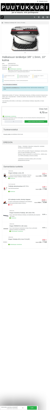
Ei (22, 407)
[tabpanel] (25, 38)
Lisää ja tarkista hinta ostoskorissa (36, 121)
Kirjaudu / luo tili (43, 1)
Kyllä (32, 407)
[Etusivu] (2, 22)
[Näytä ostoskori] (47, 17)
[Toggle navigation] (34, 17)
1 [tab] (25, 52)
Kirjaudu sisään (7, 134)
